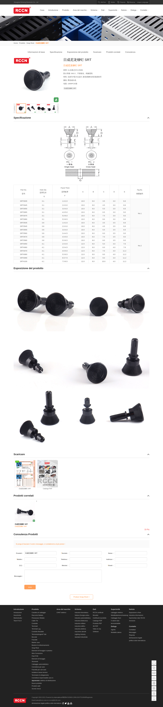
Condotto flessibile (38, 631)
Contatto (143, 10)
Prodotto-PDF (97, 623)
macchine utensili (80, 631)
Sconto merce (36, 689)
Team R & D (18, 621)
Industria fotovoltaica (81, 612)
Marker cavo (36, 642)
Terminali (35, 626)
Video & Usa (97, 629)
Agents (113, 629)
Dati (102, 10)
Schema (94, 10)
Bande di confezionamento (40, 645)
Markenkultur (18, 618)
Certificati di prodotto (99, 618)
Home (16, 43)
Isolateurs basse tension (40, 672)
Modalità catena (116, 632)
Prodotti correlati (113, 52)
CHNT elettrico (61, 612)
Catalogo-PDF (97, 621)
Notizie (124, 10)
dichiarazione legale (135, 638)
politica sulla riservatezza (137, 640)
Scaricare (97, 52)
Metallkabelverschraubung (119, 615)
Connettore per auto (38, 667)
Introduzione (53, 10)
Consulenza (130, 52)
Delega (133, 10)
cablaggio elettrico (117, 612)
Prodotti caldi (36, 686)
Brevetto (95, 615)
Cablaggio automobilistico (40, 664)
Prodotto (65, 10)
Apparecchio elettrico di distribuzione (44, 680)
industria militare (80, 623)
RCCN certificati (98, 612)
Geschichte (17, 615)
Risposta (132, 635)
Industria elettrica (80, 629)
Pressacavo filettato (38, 618)
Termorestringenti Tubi (39, 634)
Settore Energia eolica (82, 615)
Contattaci (132, 629)
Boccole (34, 637)
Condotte (35, 623)
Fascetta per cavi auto (39, 669)
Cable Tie (35, 621)
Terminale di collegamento (40, 675)
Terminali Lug (36, 629)
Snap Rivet (30, 43)
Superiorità (112, 10)
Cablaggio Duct (116, 618)
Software (96, 631)
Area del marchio (80, 10)
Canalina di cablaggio (39, 612)
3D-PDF (95, 626)
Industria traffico (80, 626)
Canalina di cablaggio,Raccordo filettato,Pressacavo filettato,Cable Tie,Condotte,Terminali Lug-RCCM (23, 10)
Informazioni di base (36, 52)
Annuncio (132, 621)
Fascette (34, 640)
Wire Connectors (37, 653)
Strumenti (35, 661)
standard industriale (81, 637)
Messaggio (132, 632)
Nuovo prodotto (37, 683)
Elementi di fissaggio (38, 659)
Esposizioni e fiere (135, 612)
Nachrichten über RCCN (137, 618)
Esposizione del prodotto (77, 52)
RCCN (64, 697)
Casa (42, 10)
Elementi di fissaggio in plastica (42, 650)
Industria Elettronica (81, 621)
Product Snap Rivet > (81, 597)
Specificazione (56, 52)
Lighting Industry (80, 634)
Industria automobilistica (82, 618)
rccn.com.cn (58, 697)
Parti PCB (35, 656)
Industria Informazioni (136, 615)
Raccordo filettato (37, 615)
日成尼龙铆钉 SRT (42, 43)
